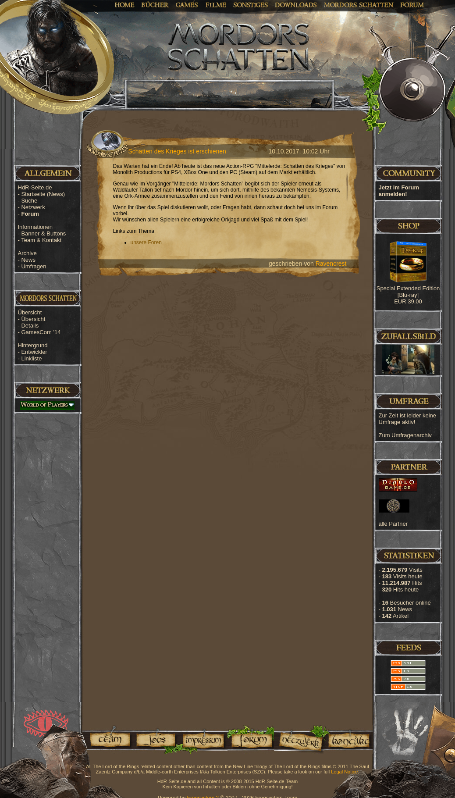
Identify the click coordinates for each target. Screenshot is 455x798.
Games (187, 4)
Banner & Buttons (43, 233)
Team (107, 739)
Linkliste (31, 358)
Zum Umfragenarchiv (405, 435)
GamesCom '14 (40, 332)
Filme (216, 4)
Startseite (43, 194)
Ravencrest (331, 263)
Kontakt (348, 739)
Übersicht (33, 319)
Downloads (296, 4)
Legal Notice (344, 771)
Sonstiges (250, 4)
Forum (412, 4)
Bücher (155, 4)
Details (30, 325)
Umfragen (33, 266)
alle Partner (393, 523)
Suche (29, 200)
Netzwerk (33, 207)
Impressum (203, 739)
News (28, 259)
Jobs (155, 739)
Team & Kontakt (41, 240)
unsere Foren (146, 242)
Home (124, 4)
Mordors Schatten (358, 4)
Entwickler (34, 352)
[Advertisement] (411, 280)
